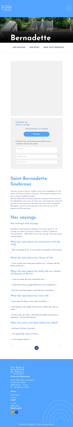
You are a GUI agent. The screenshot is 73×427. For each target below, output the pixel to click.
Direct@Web (31, 424)
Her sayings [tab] (19, 47)
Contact (14, 397)
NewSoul (51, 424)
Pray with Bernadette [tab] (55, 47)
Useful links (15, 395)
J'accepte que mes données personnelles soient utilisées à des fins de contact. (33, 142)
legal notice (15, 406)
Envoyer (36, 134)
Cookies (13, 403)
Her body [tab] (34, 47)
